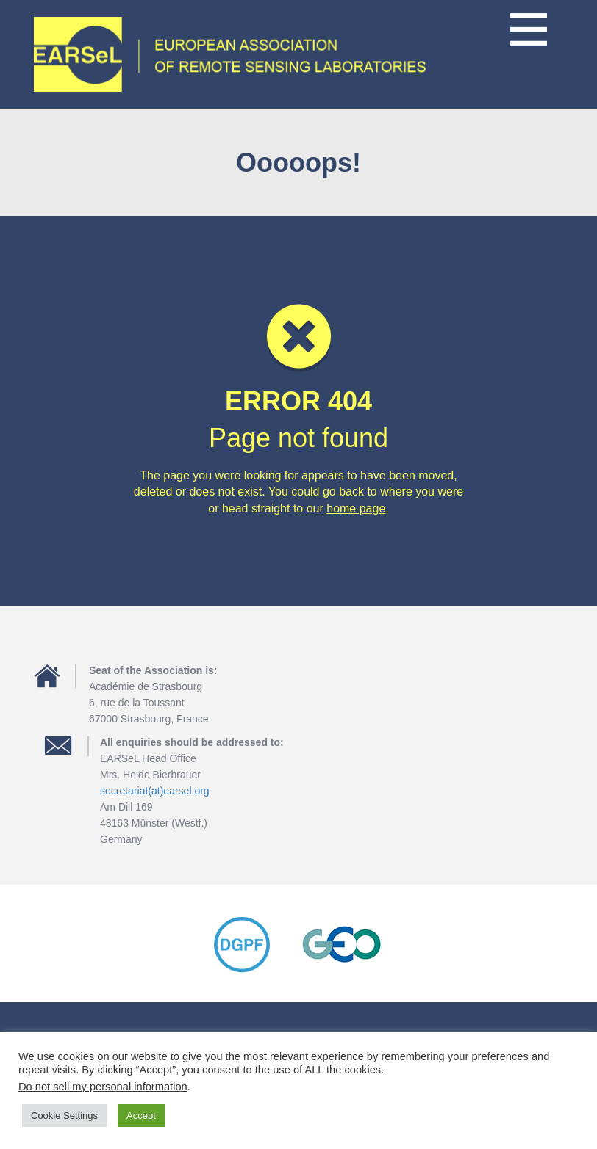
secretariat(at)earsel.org (155, 791)
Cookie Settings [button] (64, 1115)
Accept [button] (141, 1115)
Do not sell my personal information (102, 1086)
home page (355, 508)
